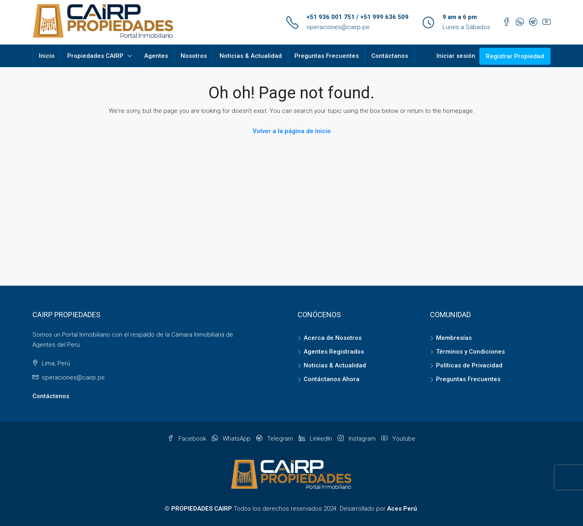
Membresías (454, 337)
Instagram (357, 438)
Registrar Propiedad (515, 56)
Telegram (275, 438)
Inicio (47, 55)
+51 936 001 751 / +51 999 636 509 (357, 17)
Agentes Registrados (334, 351)
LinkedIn (316, 438)
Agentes (156, 55)
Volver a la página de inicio (292, 131)
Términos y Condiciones (470, 351)
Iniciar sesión (455, 55)
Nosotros (194, 55)
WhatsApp (232, 438)
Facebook (188, 438)
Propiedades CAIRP (95, 55)
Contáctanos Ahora (332, 379)
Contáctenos (50, 396)
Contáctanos (389, 55)
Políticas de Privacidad (469, 365)
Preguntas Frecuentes (326, 55)
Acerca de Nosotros (333, 337)
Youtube (398, 438)
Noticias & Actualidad (250, 55)
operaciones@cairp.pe (338, 27)
